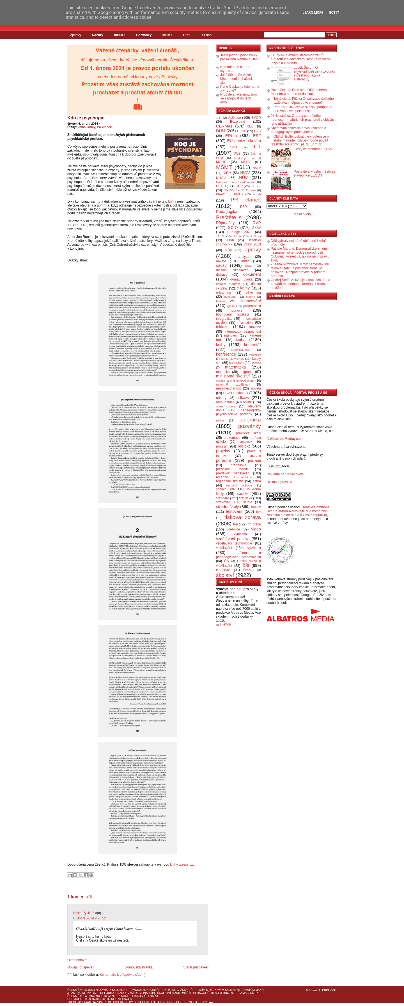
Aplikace (234, 118)
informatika (245, 322)
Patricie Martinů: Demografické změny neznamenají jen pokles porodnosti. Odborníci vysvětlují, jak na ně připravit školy (300, 254)
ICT (256, 146)
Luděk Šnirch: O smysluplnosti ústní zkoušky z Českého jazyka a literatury (314, 73)
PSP (243, 207)
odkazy (243, 397)
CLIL (250, 126)
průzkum (254, 461)
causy (221, 265)
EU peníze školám (244, 140)
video (256, 529)
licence (256, 363)
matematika (235, 367)
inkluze (222, 326)
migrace (246, 372)
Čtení (187, 35)
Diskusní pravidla (279, 482)
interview (230, 335)
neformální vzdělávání (233, 384)
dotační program (228, 284)
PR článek (104, 127)
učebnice (233, 529)
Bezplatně (237, 122)
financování (250, 301)
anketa (221, 261)
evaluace (230, 296)
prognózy (245, 441)
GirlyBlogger (175, 1002)
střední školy (227, 506)
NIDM (227, 173)
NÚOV (221, 178)
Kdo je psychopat (86, 117)
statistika (245, 498)
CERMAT (224, 126)
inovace (255, 327)
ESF (257, 135)
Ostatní (251, 190)
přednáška (238, 465)
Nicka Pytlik (82, 913)
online (247, 402)
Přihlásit (329, 989)
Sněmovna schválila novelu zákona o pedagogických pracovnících (298, 130)
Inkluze (119, 35)
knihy (91, 127)
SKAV (256, 228)
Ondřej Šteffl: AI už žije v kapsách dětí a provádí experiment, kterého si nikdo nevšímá (300, 284)
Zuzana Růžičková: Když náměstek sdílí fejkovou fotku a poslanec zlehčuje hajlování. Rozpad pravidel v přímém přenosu (300, 270)
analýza (243, 257)
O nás (207, 35)
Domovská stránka (139, 967)
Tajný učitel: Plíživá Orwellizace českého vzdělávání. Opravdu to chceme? (304, 101)
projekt (244, 446)
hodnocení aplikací (232, 314)
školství (225, 575)
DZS (257, 131)
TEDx (237, 236)
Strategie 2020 (239, 232)
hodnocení (237, 310)
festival (221, 301)
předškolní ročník (232, 469)
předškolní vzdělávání (233, 473)
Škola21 (248, 570)
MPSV (246, 162)
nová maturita (235, 393)
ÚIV (226, 561)
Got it (334, 13)
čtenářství (223, 570)
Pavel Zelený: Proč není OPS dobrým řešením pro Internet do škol (299, 92)
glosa (231, 306)
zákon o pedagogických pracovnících (238, 555)
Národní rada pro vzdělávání (235, 182)
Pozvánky (144, 35)
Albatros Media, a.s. (286, 439)
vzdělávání (224, 548)
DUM (220, 131)
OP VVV (230, 190)
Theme (72, 1002)
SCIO (233, 227)
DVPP (241, 131)
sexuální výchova (239, 485)
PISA (257, 194)
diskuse (222, 275)
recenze (222, 477)
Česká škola (301, 214)
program (222, 446)
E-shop (225, 624)
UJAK (230, 240)
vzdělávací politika (233, 539)
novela (256, 388)
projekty (223, 451)
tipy (258, 511)
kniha (82, 127)
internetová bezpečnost (242, 331)
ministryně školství (233, 376)
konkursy (255, 354)
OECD (221, 186)
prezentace (232, 438)
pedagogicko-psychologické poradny (238, 412)
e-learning (223, 293)
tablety (256, 507)
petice (220, 420)
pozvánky (249, 426)
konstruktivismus (232, 358)
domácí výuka (241, 279)
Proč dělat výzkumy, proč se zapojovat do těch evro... (239, 98)
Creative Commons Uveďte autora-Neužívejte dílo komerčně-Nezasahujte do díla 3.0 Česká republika (298, 511)
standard (222, 498)
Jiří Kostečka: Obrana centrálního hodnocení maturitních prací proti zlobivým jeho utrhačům (302, 120)
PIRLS (238, 194)
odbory (221, 398)
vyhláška (240, 534)
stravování (223, 502)
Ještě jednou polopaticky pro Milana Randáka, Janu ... (240, 59)
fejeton (250, 296)
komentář (252, 344)
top (235, 524)
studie (247, 502)
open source (225, 406)
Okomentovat (77, 960)
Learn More (313, 13)
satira (257, 481)
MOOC (221, 162)
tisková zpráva (242, 517)
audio (245, 261)
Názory (97, 35)
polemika (250, 420)
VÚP (228, 250)
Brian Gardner (94, 1002)
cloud (248, 265)
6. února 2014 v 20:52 (89, 918)
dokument (252, 274)
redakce (246, 477)
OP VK (256, 186)
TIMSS (256, 236)
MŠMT (167, 35)
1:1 (218, 117)
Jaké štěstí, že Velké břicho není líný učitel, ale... (236, 79)
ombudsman (225, 402)
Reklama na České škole (285, 474)
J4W (211, 1002)
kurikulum (236, 363)
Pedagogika (226, 211)
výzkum (254, 547)
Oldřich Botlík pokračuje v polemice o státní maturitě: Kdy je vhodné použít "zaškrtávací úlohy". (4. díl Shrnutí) (300, 140)
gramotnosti (252, 306)
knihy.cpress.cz (181, 864)
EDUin (231, 135)
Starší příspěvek (195, 967)
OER (239, 186)
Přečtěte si (229, 217)
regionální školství (230, 481)
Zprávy (75, 35)
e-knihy (243, 288)
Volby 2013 (252, 244)
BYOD (256, 118)
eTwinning (253, 293)
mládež (220, 380)
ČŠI (245, 565)
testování (234, 511)
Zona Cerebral (145, 1002)
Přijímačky (225, 223)
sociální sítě (225, 489)
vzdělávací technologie (234, 543)
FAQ (233, 147)
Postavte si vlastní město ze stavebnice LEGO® (315, 173)
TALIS (220, 236)
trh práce (254, 524)
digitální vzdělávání (232, 270)
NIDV (245, 172)
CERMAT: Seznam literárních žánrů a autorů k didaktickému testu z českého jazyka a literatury (300, 59)
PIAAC (220, 194)
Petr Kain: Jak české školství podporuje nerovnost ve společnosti (303, 109)
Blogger (313, 989)
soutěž (243, 493)
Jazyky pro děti (244, 158)
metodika (223, 372)
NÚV (243, 177)
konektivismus (240, 349)
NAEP (257, 168)
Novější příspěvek (80, 967)
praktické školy (248, 433)
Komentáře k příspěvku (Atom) (122, 975)
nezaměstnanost (228, 388)
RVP (257, 223)
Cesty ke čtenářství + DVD (313, 149)
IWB (237, 154)
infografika (223, 319)
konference (226, 354)
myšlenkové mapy (242, 380)
